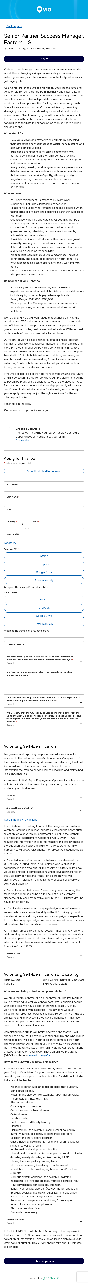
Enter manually (44, 580)
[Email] (44, 513)
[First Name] (44, 488)
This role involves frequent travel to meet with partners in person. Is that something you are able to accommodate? (43, 699)
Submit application (44, 1261)
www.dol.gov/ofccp (40, 1055)
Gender (10, 795)
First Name (13, 484)
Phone (35, 521)
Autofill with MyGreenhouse (44, 471)
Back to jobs (13, 26)
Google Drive (44, 572)
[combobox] (6, 525)
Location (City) (14, 534)
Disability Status (15, 1219)
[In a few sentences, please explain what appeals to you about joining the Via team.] (44, 685)
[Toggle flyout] (22, 524)
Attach (44, 556)
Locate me (10, 543)
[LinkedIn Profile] (44, 648)
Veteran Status (14, 953)
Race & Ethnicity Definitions (20, 819)
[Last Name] (44, 501)
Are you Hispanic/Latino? (19, 808)
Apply (44, 59)
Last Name (13, 496)
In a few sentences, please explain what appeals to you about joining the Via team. (39, 673)
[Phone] (56, 526)
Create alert (23, 440)
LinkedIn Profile (16, 644)
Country (11, 521)
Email (10, 509)
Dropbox (44, 564)
